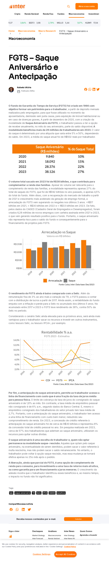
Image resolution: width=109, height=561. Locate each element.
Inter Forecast (37, 538)
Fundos (60, 14)
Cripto (17, 14)
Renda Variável (32, 14)
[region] (54, 550)
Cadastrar (78, 519)
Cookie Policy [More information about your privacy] (70, 546)
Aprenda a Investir (88, 535)
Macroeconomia (76, 14)
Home (12, 31)
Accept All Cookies (65, 554)
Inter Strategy (69, 535)
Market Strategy (38, 535)
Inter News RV (69, 538)
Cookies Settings (41, 554)
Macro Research (47, 31)
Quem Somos (86, 531)
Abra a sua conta (87, 6)
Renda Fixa (48, 14)
